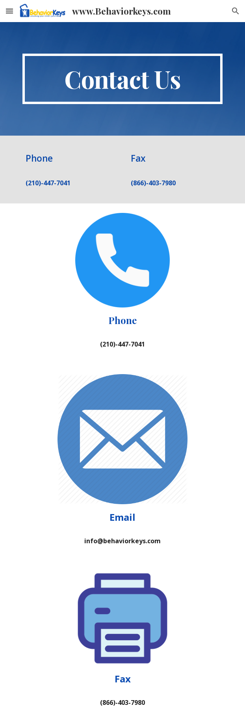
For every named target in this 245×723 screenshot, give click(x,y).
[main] (122, 79)
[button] (9, 11)
